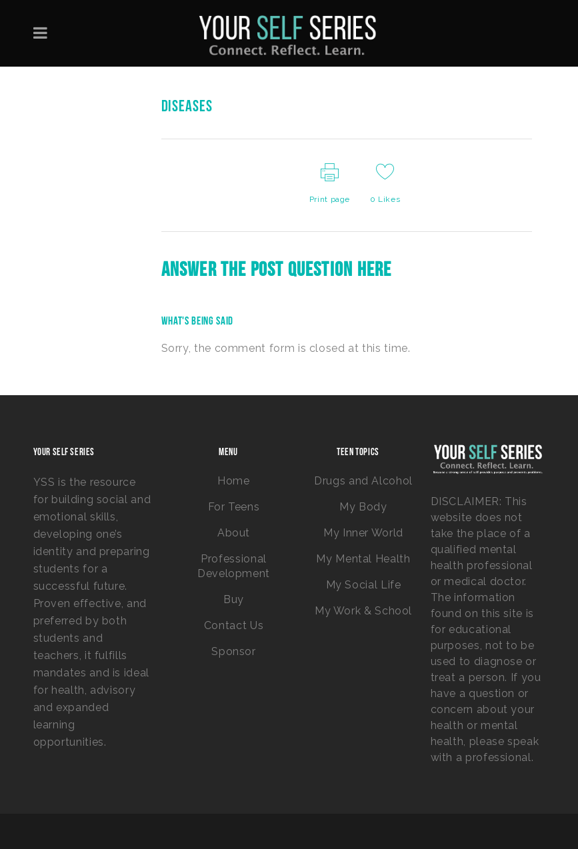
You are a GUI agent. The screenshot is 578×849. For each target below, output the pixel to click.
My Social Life (363, 584)
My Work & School (363, 610)
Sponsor (233, 651)
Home (233, 480)
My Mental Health (363, 558)
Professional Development (233, 566)
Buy (233, 599)
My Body (363, 506)
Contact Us (233, 625)
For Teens (234, 506)
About (233, 532)
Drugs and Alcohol (363, 480)
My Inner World (363, 532)
